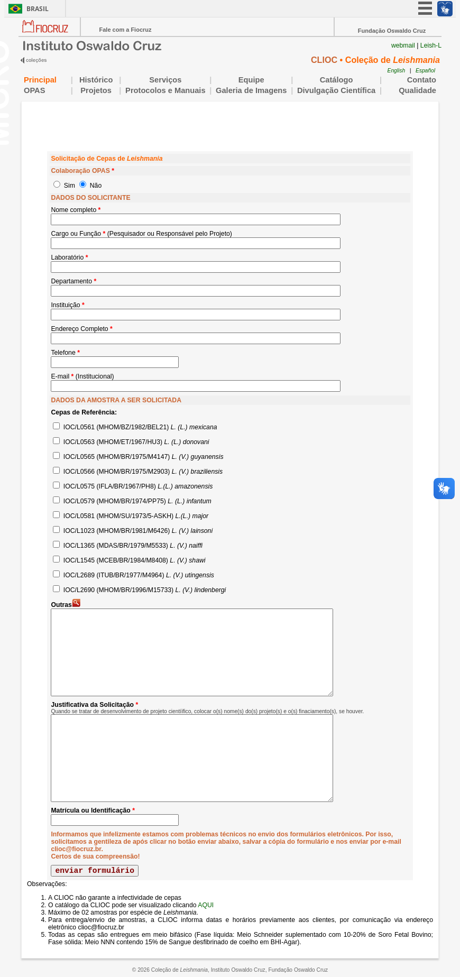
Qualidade (411, 90)
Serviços (165, 80)
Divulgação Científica (336, 90)
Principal (40, 80)
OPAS (45, 90)
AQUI (206, 905)
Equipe (251, 80)
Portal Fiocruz (49, 34)
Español (425, 70)
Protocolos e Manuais (165, 90)
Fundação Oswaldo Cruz (392, 30)
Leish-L (430, 45)
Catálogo (336, 80)
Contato (421, 80)
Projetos (96, 90)
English (397, 70)
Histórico (96, 80)
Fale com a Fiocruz (125, 29)
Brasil (37, 8)
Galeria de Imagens (251, 90)
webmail (403, 45)
